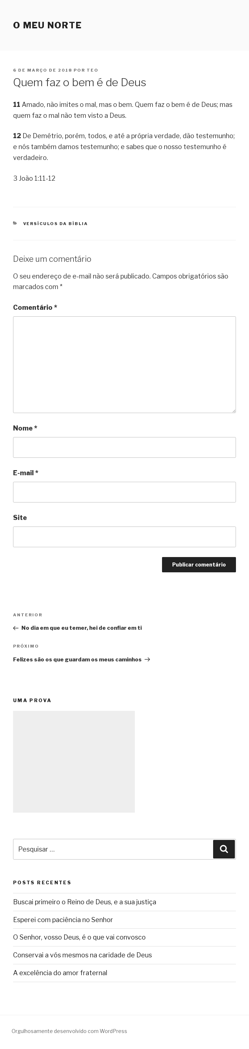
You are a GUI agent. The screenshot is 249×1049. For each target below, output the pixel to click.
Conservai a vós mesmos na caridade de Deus (82, 955)
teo (93, 70)
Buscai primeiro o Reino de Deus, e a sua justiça (84, 902)
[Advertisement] (74, 762)
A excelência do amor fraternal (60, 973)
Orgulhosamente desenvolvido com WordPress (69, 1031)
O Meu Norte (47, 25)
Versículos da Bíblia (55, 223)
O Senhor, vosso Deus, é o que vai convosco (79, 937)
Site (20, 517)
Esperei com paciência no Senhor (63, 920)
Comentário (35, 307)
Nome (25, 428)
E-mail (25, 473)
